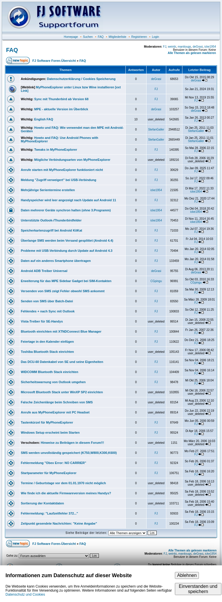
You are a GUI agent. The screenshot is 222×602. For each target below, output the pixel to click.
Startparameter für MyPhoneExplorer (49, 473)
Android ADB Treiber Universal (44, 271)
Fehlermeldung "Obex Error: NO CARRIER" (53, 463)
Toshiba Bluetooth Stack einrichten (47, 351)
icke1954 (210, 46)
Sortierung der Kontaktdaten (42, 503)
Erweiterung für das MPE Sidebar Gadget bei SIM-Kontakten (66, 281)
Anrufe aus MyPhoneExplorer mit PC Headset (55, 412)
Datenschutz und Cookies (25, 594)
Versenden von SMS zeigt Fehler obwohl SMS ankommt (63, 291)
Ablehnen (187, 575)
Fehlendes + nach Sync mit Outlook (48, 311)
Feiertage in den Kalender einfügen (47, 341)
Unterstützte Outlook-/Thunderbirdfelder (51, 220)
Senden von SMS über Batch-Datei (47, 301)
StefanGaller (156, 129)
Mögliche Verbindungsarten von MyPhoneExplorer (72, 159)
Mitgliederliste (117, 36)
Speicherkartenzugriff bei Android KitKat (51, 230)
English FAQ (43, 119)
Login (155, 36)
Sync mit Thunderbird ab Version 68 (61, 99)
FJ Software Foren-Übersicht (54, 60)
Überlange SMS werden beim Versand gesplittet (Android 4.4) (67, 240)
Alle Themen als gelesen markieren (192, 53)
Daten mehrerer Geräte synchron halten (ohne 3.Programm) (66, 210)
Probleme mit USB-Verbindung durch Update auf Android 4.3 (66, 250)
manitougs (184, 46)
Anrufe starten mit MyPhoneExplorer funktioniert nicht (62, 170)
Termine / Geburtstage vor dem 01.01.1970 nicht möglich (63, 483)
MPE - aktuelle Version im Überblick (61, 109)
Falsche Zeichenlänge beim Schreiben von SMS (57, 402)
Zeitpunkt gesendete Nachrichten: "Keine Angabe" (59, 523)
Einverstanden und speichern (198, 589)
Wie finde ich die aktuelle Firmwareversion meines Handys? (66, 493)
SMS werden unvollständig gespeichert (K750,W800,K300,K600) (69, 452)
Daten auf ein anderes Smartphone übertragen (56, 260)
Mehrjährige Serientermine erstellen (48, 190)
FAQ (100, 36)
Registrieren (139, 36)
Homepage (71, 36)
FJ (164, 46)
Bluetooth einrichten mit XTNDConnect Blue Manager (61, 331)
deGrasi (198, 46)
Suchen (88, 36)
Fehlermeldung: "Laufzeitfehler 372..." (49, 513)
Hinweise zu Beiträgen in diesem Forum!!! (72, 442)
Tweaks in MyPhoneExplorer (55, 149)
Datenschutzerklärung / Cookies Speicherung (81, 79)
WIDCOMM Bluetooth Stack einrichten (49, 372)
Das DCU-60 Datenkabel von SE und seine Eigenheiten (62, 362)
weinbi (172, 46)
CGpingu (156, 281)
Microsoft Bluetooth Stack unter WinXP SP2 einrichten (62, 392)
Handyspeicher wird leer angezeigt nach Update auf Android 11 (68, 200)
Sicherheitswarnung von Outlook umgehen (53, 382)
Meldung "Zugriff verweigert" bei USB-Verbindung (58, 180)
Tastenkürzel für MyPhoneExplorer (47, 422)
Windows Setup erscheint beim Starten (50, 432)
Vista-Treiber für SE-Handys (42, 321)
